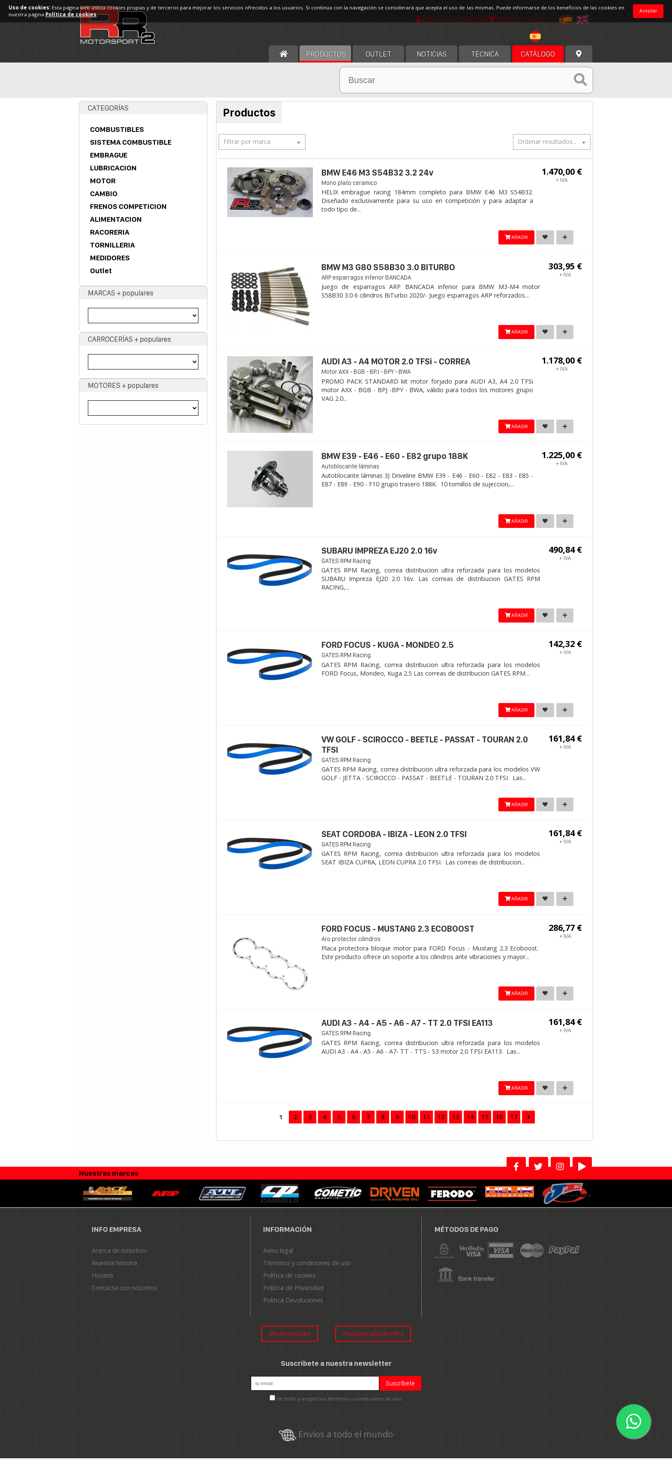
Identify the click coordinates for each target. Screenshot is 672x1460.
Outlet (101, 271)
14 (470, 1118)
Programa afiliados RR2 (373, 1334)
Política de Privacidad (293, 1289)
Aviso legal (278, 1252)
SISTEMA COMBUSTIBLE (130, 142)
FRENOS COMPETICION (128, 207)
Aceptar (648, 11)
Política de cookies (289, 1276)
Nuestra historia (114, 1264)
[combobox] (548, 38)
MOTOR (103, 181)
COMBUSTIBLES (117, 129)
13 (455, 1118)
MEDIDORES (110, 258)
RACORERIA (109, 232)
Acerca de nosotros (119, 1252)
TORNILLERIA (112, 245)
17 (513, 1118)
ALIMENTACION (116, 219)
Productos (326, 54)
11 (426, 1118)
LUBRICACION (113, 168)
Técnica (485, 54)
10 (411, 1118)
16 (499, 1118)
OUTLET (378, 54)
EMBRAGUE (108, 155)
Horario (102, 1276)
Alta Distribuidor (289, 1334)
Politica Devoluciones (293, 1301)
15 (484, 1118)
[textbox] (548, 37)
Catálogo (538, 54)
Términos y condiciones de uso (307, 1264)
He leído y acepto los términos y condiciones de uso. (339, 1400)
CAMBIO (103, 194)
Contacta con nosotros (124, 1289)
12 (441, 1118)
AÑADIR (512, 237)
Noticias (432, 54)
